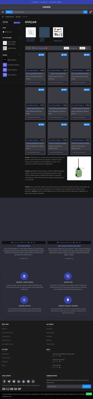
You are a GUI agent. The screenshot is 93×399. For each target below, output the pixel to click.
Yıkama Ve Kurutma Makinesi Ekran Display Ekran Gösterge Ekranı (58, 142)
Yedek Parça (9, 17)
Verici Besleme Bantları (35, 108)
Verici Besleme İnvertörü (58, 108)
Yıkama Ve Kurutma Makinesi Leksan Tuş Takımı (80, 142)
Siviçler (18, 17)
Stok (4, 28)
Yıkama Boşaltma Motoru (80, 108)
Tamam (89, 394)
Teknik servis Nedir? (59, 352)
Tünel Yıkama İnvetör (58, 74)
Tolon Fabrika (57, 358)
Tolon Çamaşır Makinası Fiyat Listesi (69, 243)
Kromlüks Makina (32, 70)
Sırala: (60, 48)
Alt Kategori (7, 38)
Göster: (82, 48)
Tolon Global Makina (23, 243)
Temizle (18, 22)
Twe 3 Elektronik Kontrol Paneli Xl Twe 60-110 (80, 74)
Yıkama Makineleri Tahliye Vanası (35, 142)
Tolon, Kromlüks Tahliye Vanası (35, 74)
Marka (5, 55)
